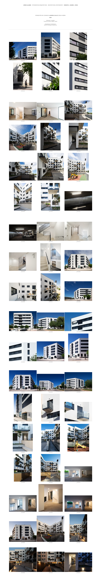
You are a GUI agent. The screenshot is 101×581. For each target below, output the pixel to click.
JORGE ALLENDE (27, 5)
